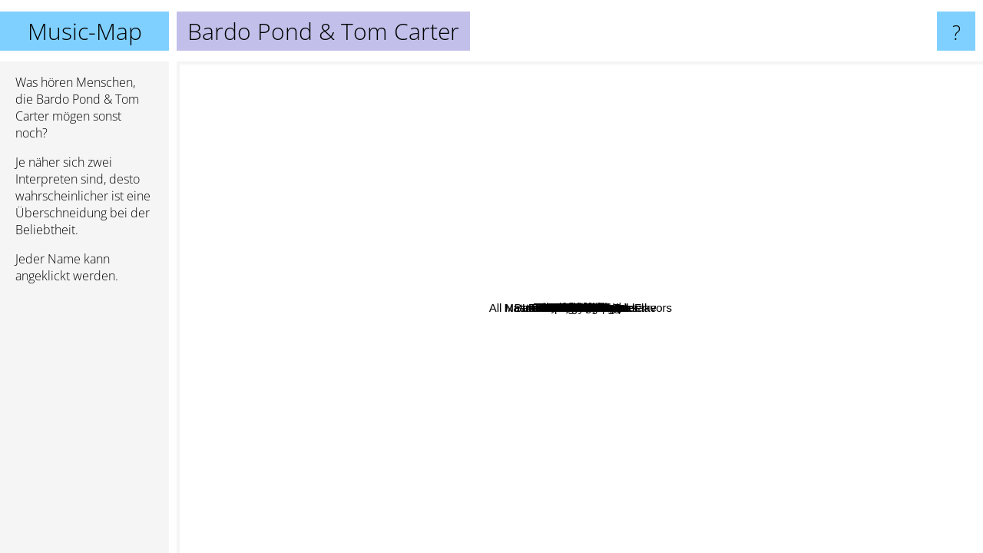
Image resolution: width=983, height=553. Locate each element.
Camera (663, 305)
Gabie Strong (375, 313)
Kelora (385, 466)
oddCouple (719, 77)
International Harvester (852, 269)
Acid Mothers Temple (532, 542)
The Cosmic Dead (624, 467)
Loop (501, 449)
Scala (332, 173)
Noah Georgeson (433, 403)
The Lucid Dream (506, 177)
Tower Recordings (554, 107)
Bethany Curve (566, 390)
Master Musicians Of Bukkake (487, 327)
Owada (301, 289)
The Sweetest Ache (596, 436)
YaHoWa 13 (723, 183)
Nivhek (659, 190)
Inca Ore (523, 143)
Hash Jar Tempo (673, 321)
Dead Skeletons (461, 245)
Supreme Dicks (355, 390)
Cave (761, 268)
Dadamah (549, 261)
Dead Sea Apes (898, 166)
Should (695, 397)
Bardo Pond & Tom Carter (580, 307)
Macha (496, 189)
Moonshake (495, 283)
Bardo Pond (659, 359)
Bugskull (476, 269)
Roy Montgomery (624, 295)
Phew (423, 126)
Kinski (524, 494)
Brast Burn (804, 193)
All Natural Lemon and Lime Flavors (709, 410)
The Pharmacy (567, 423)
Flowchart (766, 204)
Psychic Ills (807, 377)
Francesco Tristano (545, 464)
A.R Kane (550, 229)
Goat (760, 190)
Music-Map (85, 31)
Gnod (618, 507)
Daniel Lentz (438, 175)
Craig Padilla (246, 429)
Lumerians (455, 342)
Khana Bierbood (744, 160)
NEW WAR (325, 322)
